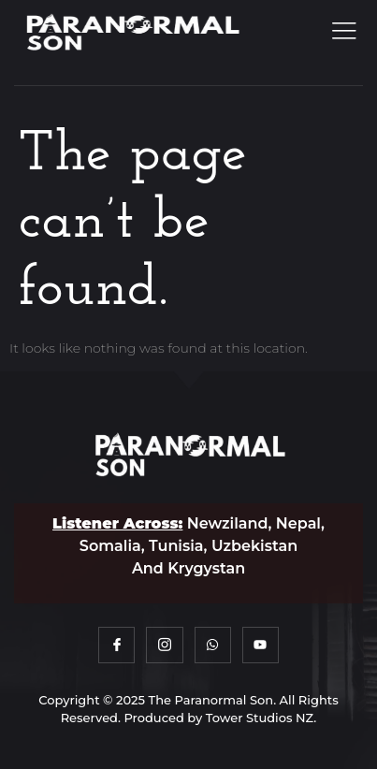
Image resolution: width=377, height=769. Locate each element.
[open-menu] (341, 32)
